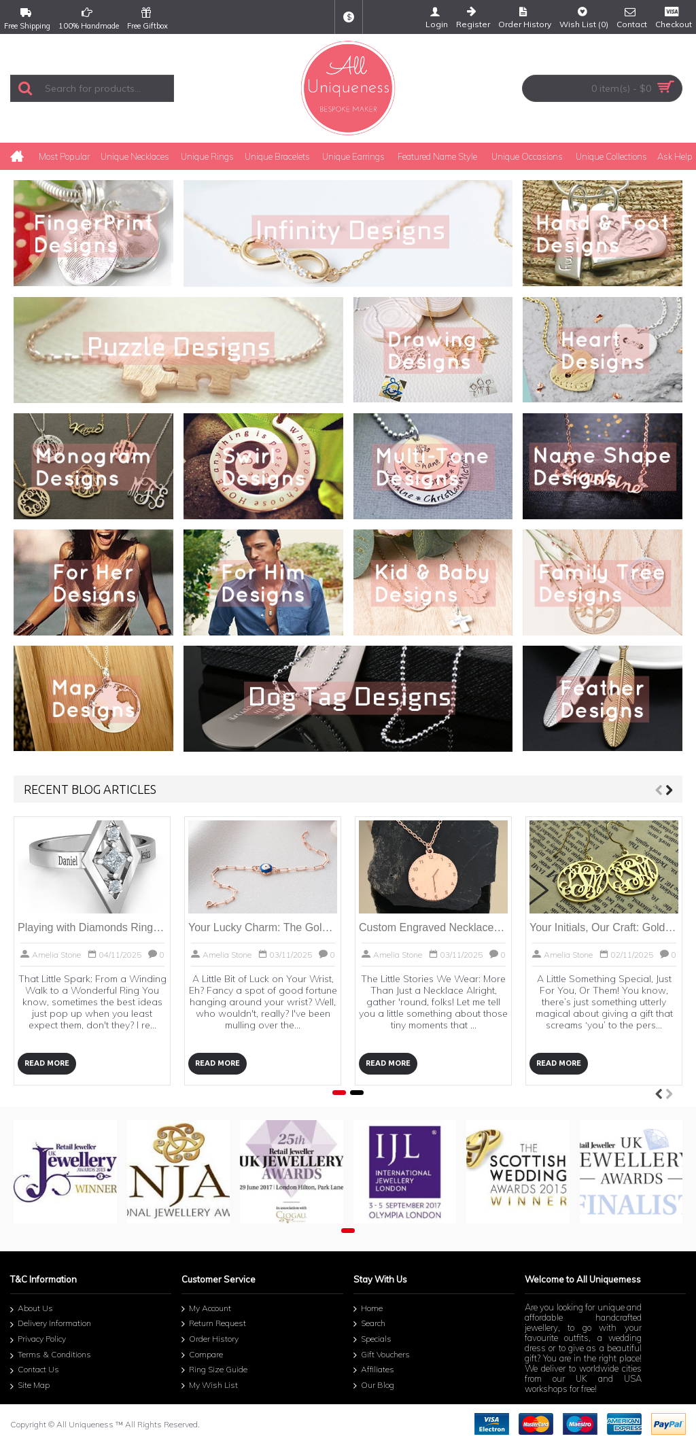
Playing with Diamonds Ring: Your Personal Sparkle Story (92, 927)
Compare (202, 1355)
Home (368, 1309)
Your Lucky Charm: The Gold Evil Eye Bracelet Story (262, 927)
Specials (372, 1340)
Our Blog (373, 1386)
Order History (210, 1340)
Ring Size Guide (214, 1370)
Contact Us (34, 1370)
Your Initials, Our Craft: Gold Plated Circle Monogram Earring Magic (603, 927)
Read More (46, 1063)
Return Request (213, 1324)
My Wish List (209, 1386)
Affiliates (373, 1370)
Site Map (30, 1386)
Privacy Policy (38, 1340)
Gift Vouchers (381, 1355)
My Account (206, 1309)
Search (369, 1324)
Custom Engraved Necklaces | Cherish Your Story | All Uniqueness (433, 927)
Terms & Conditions (50, 1355)
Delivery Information (50, 1325)
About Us (31, 1309)
